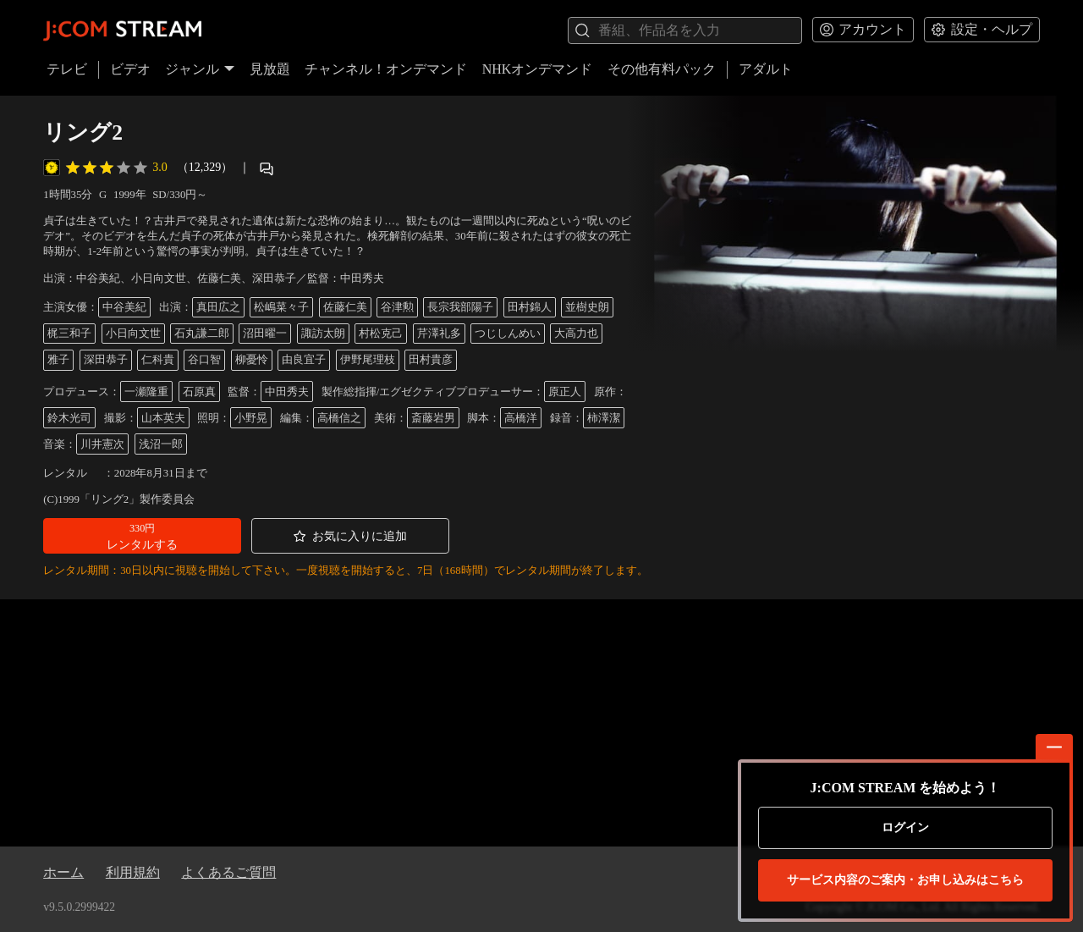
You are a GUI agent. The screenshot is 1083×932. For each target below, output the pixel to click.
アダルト (766, 69)
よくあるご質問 (228, 872)
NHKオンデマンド (537, 69)
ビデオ (130, 69)
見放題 (270, 69)
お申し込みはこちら (905, 880)
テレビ (67, 69)
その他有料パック (661, 69)
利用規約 (133, 872)
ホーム (63, 872)
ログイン (905, 827)
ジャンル (199, 69)
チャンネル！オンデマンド (386, 69)
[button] (142, 536)
